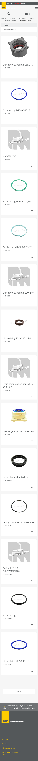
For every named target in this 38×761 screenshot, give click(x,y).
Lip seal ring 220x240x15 (16, 661)
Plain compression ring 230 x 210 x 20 (18, 385)
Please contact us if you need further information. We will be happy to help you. (19, 707)
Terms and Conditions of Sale (11, 753)
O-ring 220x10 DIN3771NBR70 (11, 570)
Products (12, 18)
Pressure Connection (10, 20)
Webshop (3, 18)
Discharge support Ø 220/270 (18, 292)
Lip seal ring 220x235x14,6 (17, 338)
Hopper (32, 18)
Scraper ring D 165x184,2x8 (17, 201)
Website (5, 739)
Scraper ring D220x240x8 (16, 110)
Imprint (4, 744)
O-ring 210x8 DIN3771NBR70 (18, 522)
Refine (19, 692)
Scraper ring (9, 156)
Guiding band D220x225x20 (17, 247)
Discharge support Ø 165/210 (18, 64)
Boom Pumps (22, 18)
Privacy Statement (8, 748)
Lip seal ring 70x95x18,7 (15, 477)
